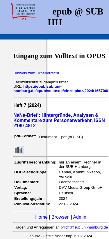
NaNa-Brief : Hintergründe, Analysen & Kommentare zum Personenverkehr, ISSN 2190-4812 (59, 120)
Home (41, 217)
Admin (79, 217)
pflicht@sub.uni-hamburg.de (84, 227)
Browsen (60, 217)
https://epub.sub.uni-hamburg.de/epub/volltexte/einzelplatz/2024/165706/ (60, 88)
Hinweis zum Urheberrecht (36, 73)
